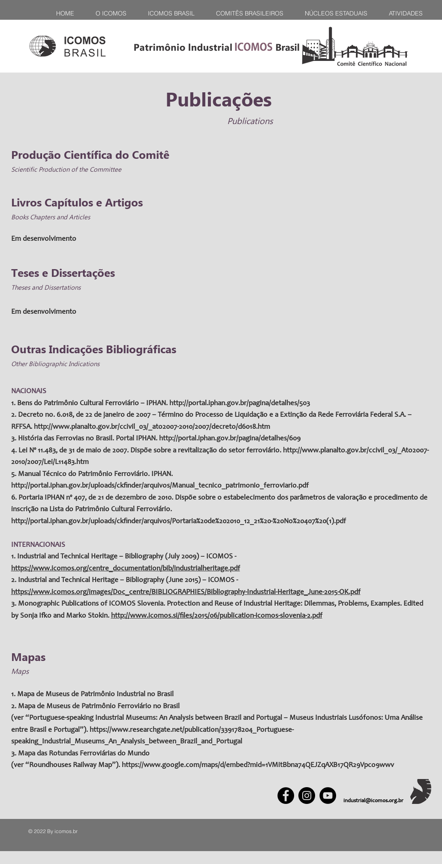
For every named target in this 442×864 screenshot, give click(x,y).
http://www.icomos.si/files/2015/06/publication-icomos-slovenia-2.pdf (216, 616)
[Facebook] (285, 795)
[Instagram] (306, 795)
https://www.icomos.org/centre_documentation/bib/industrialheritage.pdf (125, 569)
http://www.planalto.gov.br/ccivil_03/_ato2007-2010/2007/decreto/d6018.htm (152, 427)
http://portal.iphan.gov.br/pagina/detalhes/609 (230, 439)
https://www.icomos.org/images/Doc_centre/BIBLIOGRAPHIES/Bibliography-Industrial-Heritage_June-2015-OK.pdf (186, 592)
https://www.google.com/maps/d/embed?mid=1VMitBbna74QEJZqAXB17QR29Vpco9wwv (258, 765)
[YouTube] (327, 795)
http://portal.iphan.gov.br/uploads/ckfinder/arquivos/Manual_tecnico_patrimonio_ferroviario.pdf (160, 486)
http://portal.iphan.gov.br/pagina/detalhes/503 (239, 403)
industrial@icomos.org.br (373, 801)
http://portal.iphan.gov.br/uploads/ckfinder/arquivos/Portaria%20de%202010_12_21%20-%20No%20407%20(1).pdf (178, 521)
